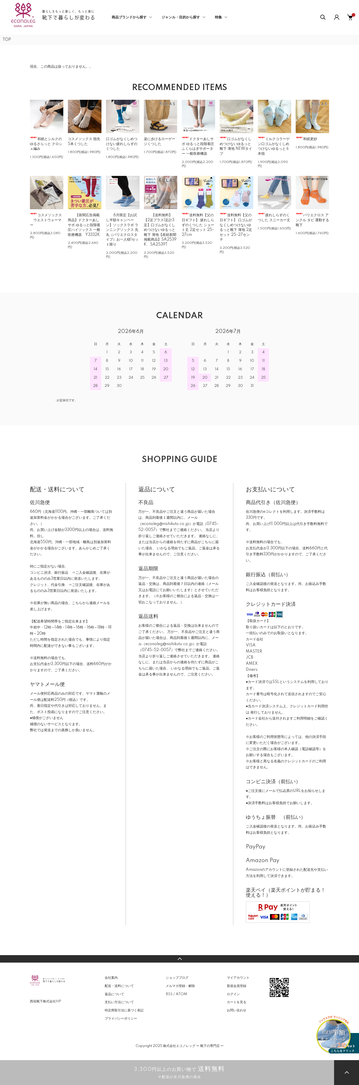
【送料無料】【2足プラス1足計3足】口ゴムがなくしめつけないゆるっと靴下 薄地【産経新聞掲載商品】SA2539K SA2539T (160, 230)
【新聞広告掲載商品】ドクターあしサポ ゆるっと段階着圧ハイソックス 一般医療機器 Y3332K (84, 225)
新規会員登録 (236, 986)
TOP (6, 40)
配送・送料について (119, 986)
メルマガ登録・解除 (180, 986)
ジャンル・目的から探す (181, 17)
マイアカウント (238, 978)
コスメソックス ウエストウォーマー (46, 220)
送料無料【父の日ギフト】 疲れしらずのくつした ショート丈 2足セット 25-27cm (198, 225)
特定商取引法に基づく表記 (124, 1010)
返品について (114, 994)
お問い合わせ (236, 1010)
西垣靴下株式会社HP (45, 1001)
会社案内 (111, 978)
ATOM (181, 994)
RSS (169, 994)
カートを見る (236, 1002)
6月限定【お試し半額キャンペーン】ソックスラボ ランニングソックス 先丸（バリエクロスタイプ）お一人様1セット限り (122, 230)
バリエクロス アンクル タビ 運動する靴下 (312, 220)
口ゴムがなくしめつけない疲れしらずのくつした (121, 144)
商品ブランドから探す (129, 17)
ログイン (233, 994)
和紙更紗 (306, 139)
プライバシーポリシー (121, 1018)
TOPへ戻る (179, 959)
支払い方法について (119, 1002)
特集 (218, 17)
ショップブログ (177, 978)
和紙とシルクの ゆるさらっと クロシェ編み (46, 144)
